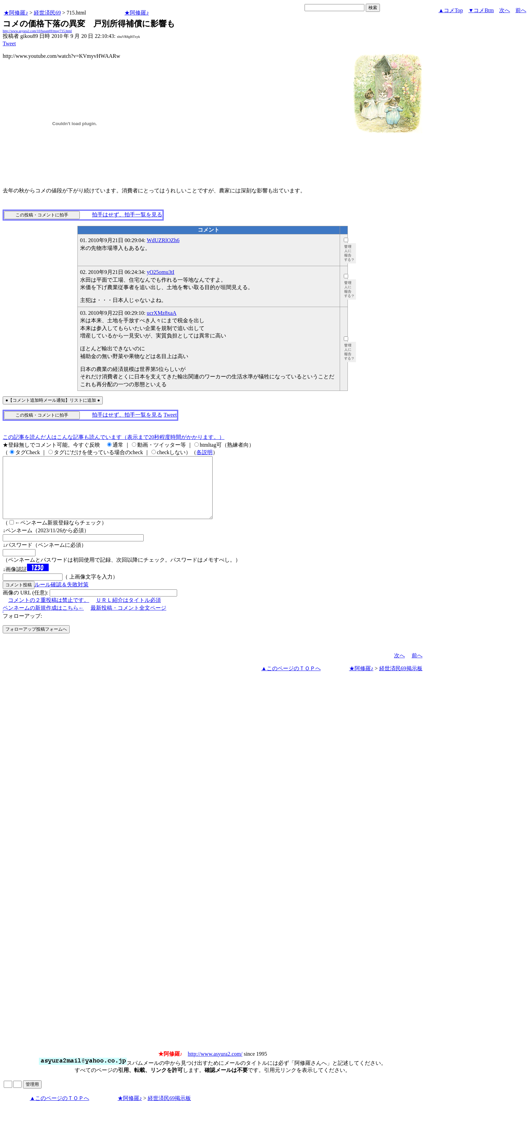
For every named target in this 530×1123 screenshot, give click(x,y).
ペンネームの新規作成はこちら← (43, 620)
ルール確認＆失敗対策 (61, 597)
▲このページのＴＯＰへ (291, 680)
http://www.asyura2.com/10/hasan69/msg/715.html (37, 31)
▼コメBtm (481, 10)
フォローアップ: (22, 628)
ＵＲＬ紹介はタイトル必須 (128, 612)
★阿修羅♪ (16, 13)
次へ (504, 10)
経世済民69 (47, 13)
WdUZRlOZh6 (163, 240)
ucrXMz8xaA (161, 313)
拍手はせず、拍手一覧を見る (127, 214)
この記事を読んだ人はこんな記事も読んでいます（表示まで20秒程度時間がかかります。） (113, 437)
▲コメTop (450, 10)
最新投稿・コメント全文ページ (128, 620)
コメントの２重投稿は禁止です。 (48, 612)
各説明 (204, 452)
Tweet (9, 43)
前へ (520, 10)
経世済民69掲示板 (401, 680)
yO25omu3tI (160, 272)
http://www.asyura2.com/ (215, 1066)
